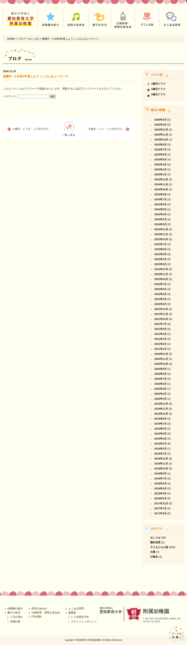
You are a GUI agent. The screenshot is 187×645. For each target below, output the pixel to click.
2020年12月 (161, 353)
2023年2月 (160, 264)
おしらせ (155, 537)
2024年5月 (160, 209)
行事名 (154, 556)
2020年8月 (160, 373)
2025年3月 (160, 164)
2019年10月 (161, 413)
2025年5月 (160, 159)
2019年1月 (160, 453)
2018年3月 (160, 498)
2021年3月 (160, 338)
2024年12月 (161, 179)
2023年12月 (161, 229)
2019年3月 (160, 443)
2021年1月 (160, 348)
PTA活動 (36, 616)
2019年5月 (160, 433)
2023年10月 (161, 239)
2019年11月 (161, 408)
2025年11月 (161, 134)
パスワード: (26, 96)
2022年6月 (160, 289)
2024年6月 (160, 204)
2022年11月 (161, 274)
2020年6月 (160, 383)
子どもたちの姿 (159, 547)
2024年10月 (161, 189)
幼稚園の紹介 (15, 608)
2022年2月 (160, 304)
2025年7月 (160, 149)
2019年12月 (161, 403)
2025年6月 (160, 154)
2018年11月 (161, 463)
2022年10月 (161, 279)
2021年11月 (161, 314)
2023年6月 (160, 249)
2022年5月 (160, 294)
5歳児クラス (158, 94)
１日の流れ (16, 616)
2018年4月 (160, 493)
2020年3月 (160, 393)
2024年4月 (160, 214)
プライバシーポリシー (84, 621)
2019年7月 (160, 423)
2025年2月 (160, 169)
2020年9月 (160, 368)
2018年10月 (161, 468)
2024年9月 (160, 194)
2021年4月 (160, 333)
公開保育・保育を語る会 (45, 612)
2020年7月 (160, 378)
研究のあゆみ (39, 608)
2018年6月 (160, 483)
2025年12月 (161, 129)
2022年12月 (161, 269)
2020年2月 (160, 398)
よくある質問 (76, 608)
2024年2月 (160, 224)
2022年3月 (160, 299)
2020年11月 (161, 358)
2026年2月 (160, 124)
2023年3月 (160, 259)
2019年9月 (160, 418)
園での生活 (13, 612)
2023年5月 (160, 254)
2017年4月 (160, 513)
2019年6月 (160, 428)
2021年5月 (160, 328)
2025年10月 (161, 139)
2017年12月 (161, 503)
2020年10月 (161, 363)
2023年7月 (160, 244)
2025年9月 (160, 144)
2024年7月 (160, 199)
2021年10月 (161, 319)
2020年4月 (160, 388)
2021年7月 (160, 323)
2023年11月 (161, 234)
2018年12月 (161, 458)
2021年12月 (161, 309)
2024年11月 (161, 184)
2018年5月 (160, 488)
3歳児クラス (158, 83)
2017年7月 (160, 508)
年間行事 (15, 621)
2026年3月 (160, 119)
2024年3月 (160, 219)
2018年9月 (160, 473)
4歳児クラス (158, 89)
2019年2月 (160, 448)
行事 (152, 551)
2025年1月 (160, 174)
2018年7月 (160, 478)
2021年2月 (160, 343)
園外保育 (155, 542)
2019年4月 (160, 438)
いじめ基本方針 (80, 616)
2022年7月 (160, 284)
